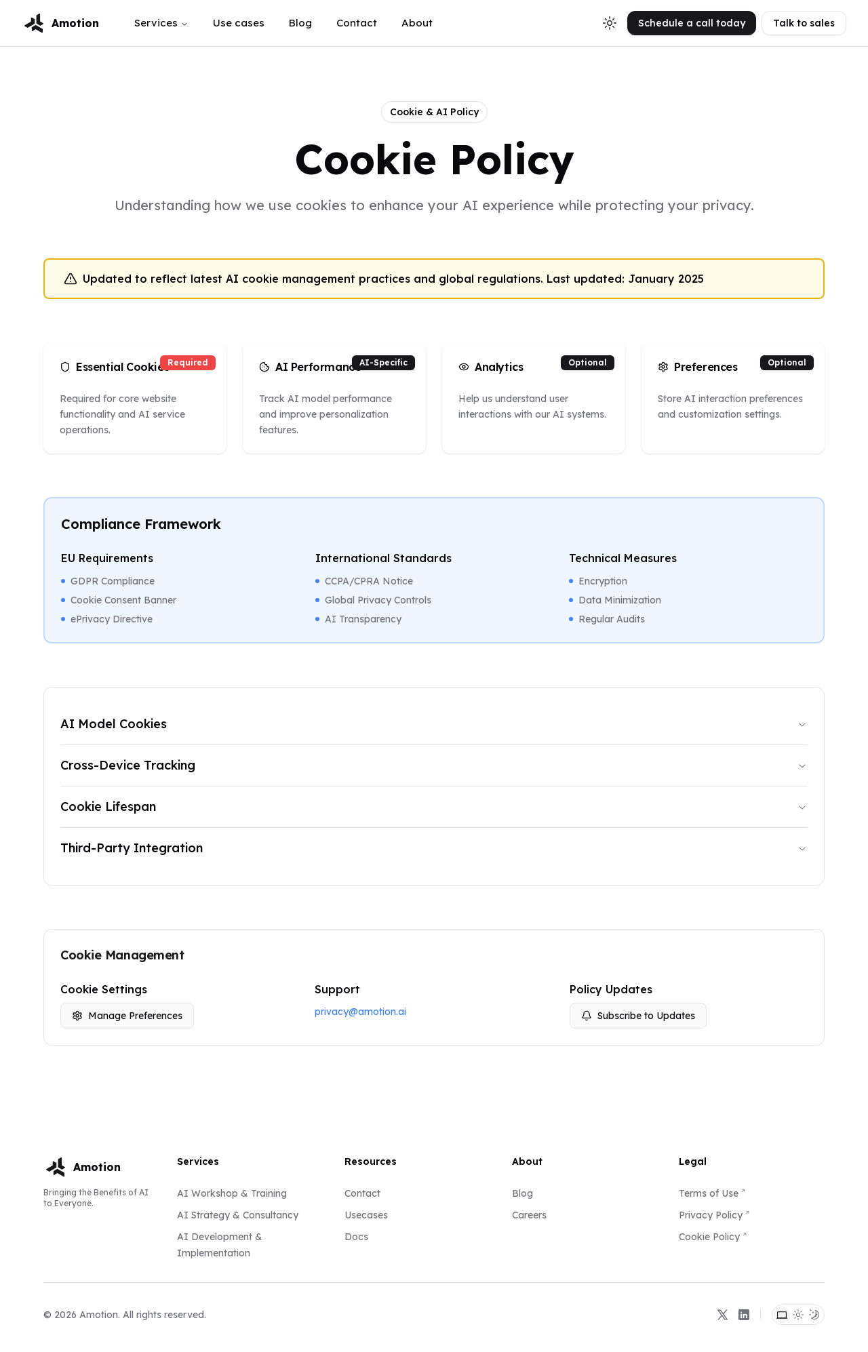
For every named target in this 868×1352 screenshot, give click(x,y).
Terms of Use (708, 1193)
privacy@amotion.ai (360, 1012)
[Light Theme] (798, 1315)
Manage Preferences (127, 1016)
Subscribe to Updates (638, 1016)
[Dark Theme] (814, 1315)
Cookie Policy (709, 1237)
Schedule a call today (691, 23)
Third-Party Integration (434, 848)
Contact (356, 22)
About (417, 22)
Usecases (366, 1215)
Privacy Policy (711, 1215)
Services (161, 22)
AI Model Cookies (434, 724)
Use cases (238, 22)
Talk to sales (804, 23)
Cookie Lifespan (434, 806)
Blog (300, 22)
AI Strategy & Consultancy (237, 1215)
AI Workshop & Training (232, 1193)
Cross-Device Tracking (434, 765)
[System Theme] (782, 1315)
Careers (529, 1215)
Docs (356, 1237)
